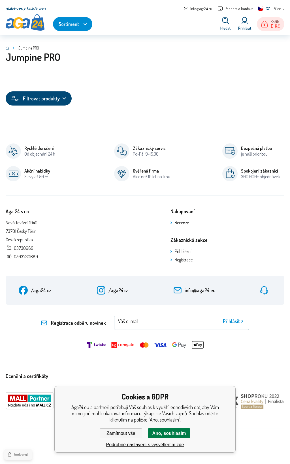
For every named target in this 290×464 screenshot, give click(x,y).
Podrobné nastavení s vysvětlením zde (145, 444)
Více (277, 8)
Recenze (182, 222)
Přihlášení (183, 251)
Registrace (184, 260)
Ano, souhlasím (169, 433)
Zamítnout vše (120, 433)
